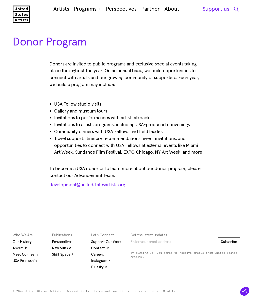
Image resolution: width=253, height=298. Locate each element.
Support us (216, 8)
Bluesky (99, 267)
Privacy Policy (146, 291)
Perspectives (62, 241)
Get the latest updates (148, 235)
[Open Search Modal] (236, 9)
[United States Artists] (21, 14)
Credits (169, 291)
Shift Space (63, 254)
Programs (87, 9)
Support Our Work (106, 241)
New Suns (61, 248)
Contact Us (100, 248)
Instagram (100, 260)
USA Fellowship (25, 260)
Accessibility (77, 291)
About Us (20, 248)
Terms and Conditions (111, 291)
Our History (22, 241)
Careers (97, 254)
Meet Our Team (25, 254)
